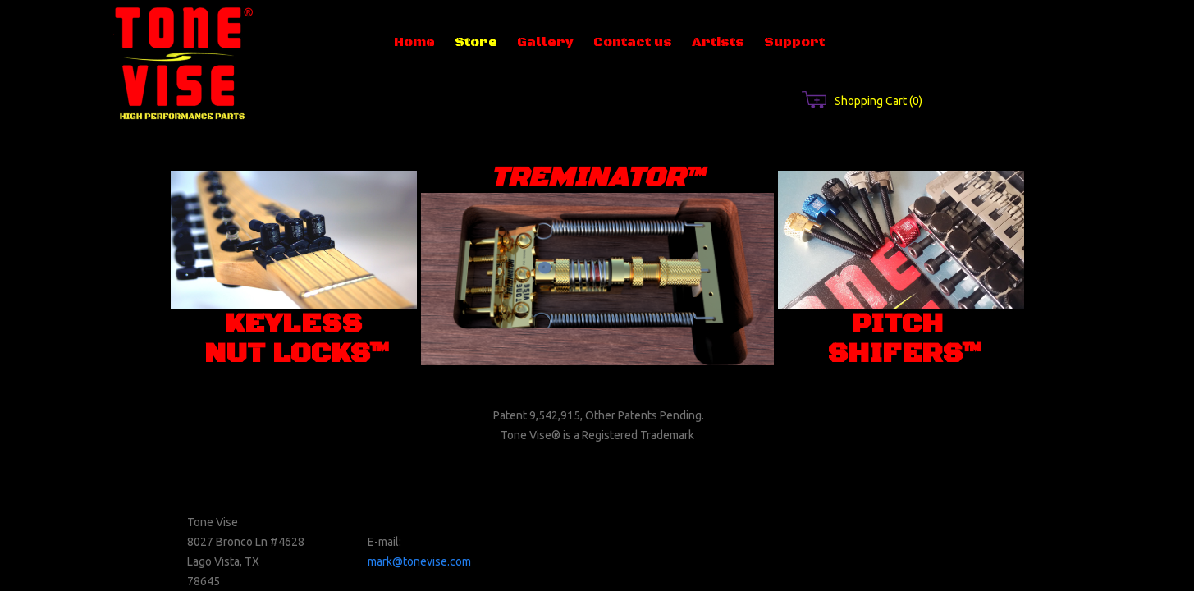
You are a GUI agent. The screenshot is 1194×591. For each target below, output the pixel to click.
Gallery (545, 42)
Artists (718, 42)
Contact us (632, 42)
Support (794, 42)
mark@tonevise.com (419, 561)
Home (414, 42)
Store (476, 42)
